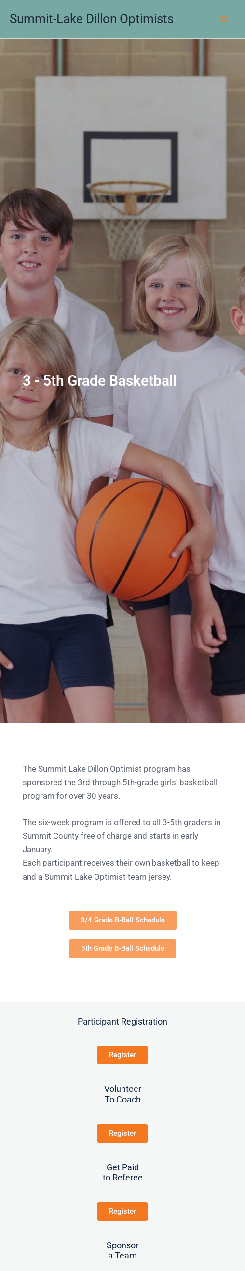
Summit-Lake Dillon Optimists (92, 19)
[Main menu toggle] (225, 19)
